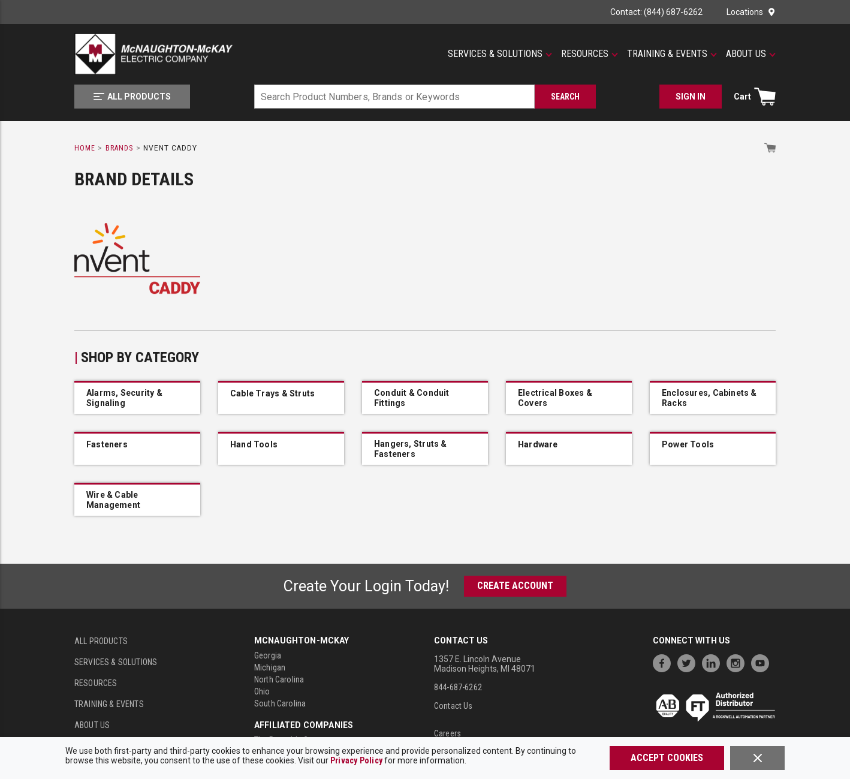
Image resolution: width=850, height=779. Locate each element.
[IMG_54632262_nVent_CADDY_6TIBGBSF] (137, 449)
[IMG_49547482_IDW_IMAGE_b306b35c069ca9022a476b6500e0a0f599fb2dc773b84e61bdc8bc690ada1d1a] (569, 398)
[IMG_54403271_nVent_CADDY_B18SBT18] (425, 398)
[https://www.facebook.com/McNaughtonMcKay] (665, 661)
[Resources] (589, 54)
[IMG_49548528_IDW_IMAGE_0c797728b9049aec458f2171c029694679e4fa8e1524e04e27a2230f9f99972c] (281, 449)
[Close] (757, 758)
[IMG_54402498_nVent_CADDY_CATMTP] (137, 500)
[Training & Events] (672, 54)
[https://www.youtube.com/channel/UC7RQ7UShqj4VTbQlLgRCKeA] (763, 661)
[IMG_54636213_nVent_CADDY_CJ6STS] (713, 398)
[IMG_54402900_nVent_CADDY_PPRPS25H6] (425, 449)
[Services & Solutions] (500, 54)
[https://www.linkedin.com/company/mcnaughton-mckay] (714, 661)
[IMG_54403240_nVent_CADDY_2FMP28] (569, 449)
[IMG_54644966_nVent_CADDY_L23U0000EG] (281, 398)
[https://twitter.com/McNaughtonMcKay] (689, 661)
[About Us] (751, 54)
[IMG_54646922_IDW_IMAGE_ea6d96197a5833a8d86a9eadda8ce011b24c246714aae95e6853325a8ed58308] (137, 398)
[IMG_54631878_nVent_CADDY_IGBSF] (713, 449)
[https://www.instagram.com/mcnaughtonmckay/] (738, 661)
